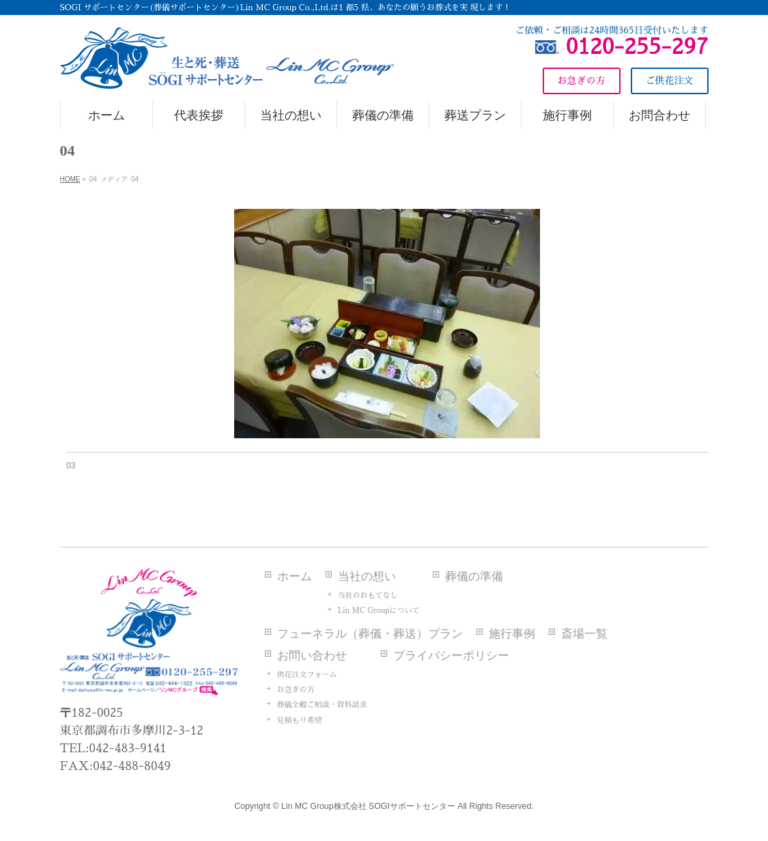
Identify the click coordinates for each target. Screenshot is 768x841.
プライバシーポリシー (451, 655)
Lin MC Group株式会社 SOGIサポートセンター (368, 806)
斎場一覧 (584, 633)
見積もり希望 (299, 720)
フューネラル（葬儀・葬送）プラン (370, 633)
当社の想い (367, 576)
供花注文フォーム (307, 675)
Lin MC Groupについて (379, 610)
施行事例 (512, 633)
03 (70, 465)
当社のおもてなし (368, 595)
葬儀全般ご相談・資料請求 (322, 705)
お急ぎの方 (296, 690)
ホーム (294, 576)
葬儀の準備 (474, 576)
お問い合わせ (312, 655)
